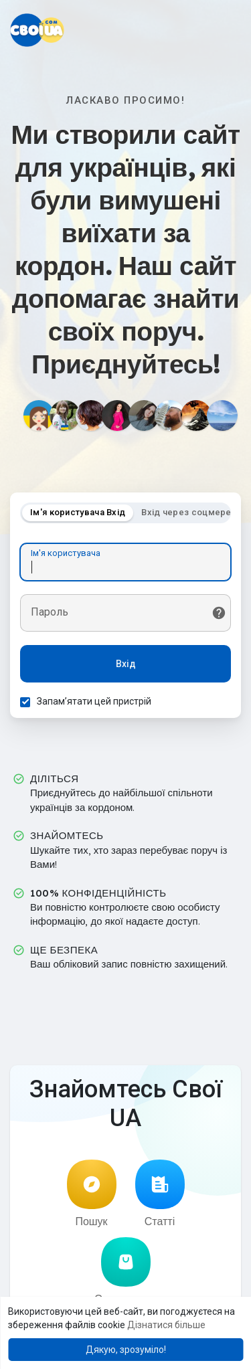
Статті (160, 1194)
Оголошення (125, 1271)
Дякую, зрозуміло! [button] (126, 1349)
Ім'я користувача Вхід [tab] (77, 512)
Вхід (126, 663)
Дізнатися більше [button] (166, 1324)
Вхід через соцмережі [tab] (191, 512)
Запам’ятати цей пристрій (94, 701)
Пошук (91, 1194)
